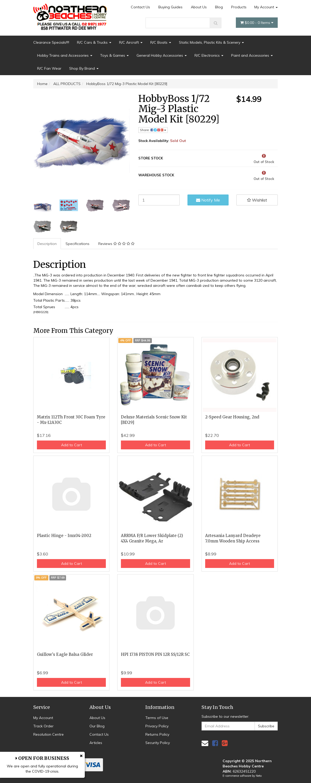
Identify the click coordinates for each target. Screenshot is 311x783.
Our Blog (97, 726)
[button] (257, 200)
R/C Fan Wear (49, 68)
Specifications (77, 243)
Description (47, 243)
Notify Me (208, 200)
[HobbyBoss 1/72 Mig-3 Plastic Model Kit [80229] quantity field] (159, 200)
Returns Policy (157, 734)
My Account (266, 7)
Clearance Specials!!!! (51, 42)
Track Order (43, 726)
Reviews (116, 243)
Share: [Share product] (153, 130)
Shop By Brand (84, 68)
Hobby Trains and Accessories (64, 55)
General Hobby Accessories (162, 55)
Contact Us (140, 7)
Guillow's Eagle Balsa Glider (65, 654)
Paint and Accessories (252, 55)
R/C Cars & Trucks (94, 42)
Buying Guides (170, 7)
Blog (219, 7)
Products (239, 7)
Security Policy (157, 742)
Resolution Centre (48, 734)
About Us (199, 7)
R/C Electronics (209, 55)
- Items (256, 22)
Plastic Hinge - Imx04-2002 (64, 535)
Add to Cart (71, 445)
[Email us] (205, 743)
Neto (259, 776)
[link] (215, 743)
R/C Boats (160, 42)
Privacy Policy (157, 726)
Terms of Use (156, 717)
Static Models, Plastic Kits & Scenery (211, 42)
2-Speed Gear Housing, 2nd (232, 417)
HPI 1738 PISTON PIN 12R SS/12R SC (155, 654)
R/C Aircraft (130, 42)
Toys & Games (114, 55)
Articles (95, 742)
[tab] (47, 243)
